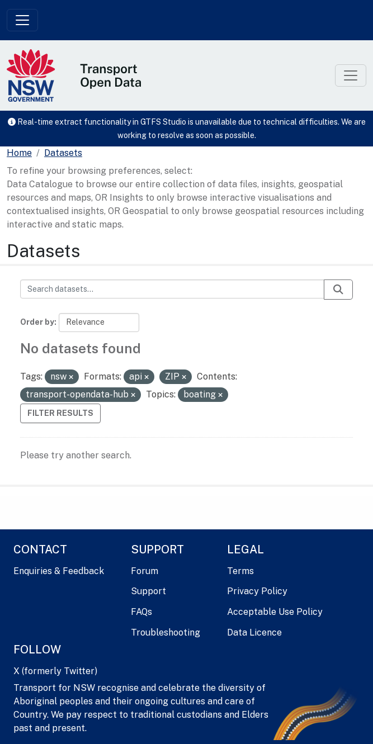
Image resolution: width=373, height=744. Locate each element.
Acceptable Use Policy (275, 611)
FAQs (141, 611)
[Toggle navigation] (22, 20)
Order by (37, 321)
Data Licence (254, 632)
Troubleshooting (165, 632)
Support (148, 591)
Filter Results (60, 413)
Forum (144, 571)
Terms (240, 571)
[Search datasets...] (172, 288)
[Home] (19, 153)
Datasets (63, 153)
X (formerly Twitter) (55, 671)
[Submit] (338, 289)
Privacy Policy (257, 591)
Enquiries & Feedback (58, 571)
